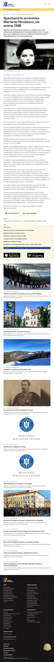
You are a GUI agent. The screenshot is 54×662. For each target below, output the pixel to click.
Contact (6, 652)
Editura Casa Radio (7, 615)
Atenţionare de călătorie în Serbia (27, 241)
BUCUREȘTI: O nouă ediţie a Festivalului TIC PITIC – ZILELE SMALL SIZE (27, 244)
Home (5, 14)
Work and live (6, 628)
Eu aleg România (7, 623)
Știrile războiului (7, 620)
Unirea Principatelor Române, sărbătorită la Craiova (27, 553)
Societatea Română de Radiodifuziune (34, 612)
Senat (28, 618)
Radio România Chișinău (8, 598)
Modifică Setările (8, 654)
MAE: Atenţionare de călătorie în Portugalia (27, 470)
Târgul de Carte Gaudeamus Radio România (12, 613)
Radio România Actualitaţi (9, 588)
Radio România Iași (30, 595)
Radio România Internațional (9, 595)
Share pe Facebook (13, 213)
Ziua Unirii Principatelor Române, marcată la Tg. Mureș (27, 542)
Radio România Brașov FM (32, 587)
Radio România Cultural (17, 91)
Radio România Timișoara (32, 600)
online (20, 206)
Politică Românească (8, 618)
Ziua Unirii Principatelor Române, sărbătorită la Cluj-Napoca (27, 507)
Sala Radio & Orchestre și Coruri (10, 639)
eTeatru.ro (5, 601)
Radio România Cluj (30, 590)
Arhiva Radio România (8, 617)
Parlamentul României (31, 617)
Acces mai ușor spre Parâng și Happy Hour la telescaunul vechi (27, 531)
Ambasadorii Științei (7, 626)
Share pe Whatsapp (31, 213)
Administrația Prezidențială (32, 613)
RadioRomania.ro (7, 587)
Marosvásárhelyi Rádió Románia (33, 605)
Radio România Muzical (8, 593)
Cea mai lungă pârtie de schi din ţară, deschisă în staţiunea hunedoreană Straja (27, 565)
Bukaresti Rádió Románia (32, 601)
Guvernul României (30, 615)
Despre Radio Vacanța (9, 650)
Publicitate (6, 644)
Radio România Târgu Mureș (32, 598)
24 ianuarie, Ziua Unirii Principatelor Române (27, 238)
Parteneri (6, 646)
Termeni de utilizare (9, 648)
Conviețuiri (6, 612)
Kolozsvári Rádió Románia (32, 603)
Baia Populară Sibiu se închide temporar (27, 233)
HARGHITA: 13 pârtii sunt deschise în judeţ (27, 236)
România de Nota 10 (7, 625)
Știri (8, 14)
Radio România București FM (32, 588)
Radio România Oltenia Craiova (33, 593)
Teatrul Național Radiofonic (9, 600)
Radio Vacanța (30, 606)
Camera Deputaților (30, 620)
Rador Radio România (8, 633)
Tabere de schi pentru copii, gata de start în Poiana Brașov (27, 230)
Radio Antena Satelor (8, 590)
